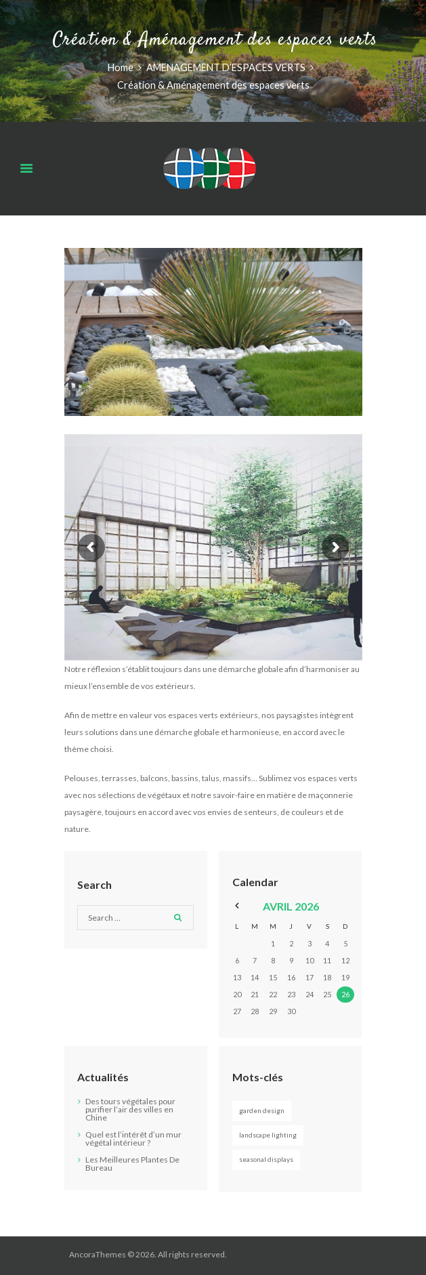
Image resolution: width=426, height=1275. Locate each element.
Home (120, 67)
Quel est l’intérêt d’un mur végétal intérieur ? (133, 1138)
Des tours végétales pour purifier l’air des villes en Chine (130, 1109)
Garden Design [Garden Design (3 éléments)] (261, 1110)
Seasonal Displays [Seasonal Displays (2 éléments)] (266, 1159)
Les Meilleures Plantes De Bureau (132, 1163)
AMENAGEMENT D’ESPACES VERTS (225, 67)
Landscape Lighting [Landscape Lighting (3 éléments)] (268, 1135)
